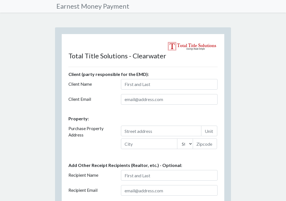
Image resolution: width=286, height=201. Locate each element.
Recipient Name (83, 175)
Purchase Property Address (86, 131)
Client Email (79, 99)
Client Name (80, 84)
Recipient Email (82, 190)
